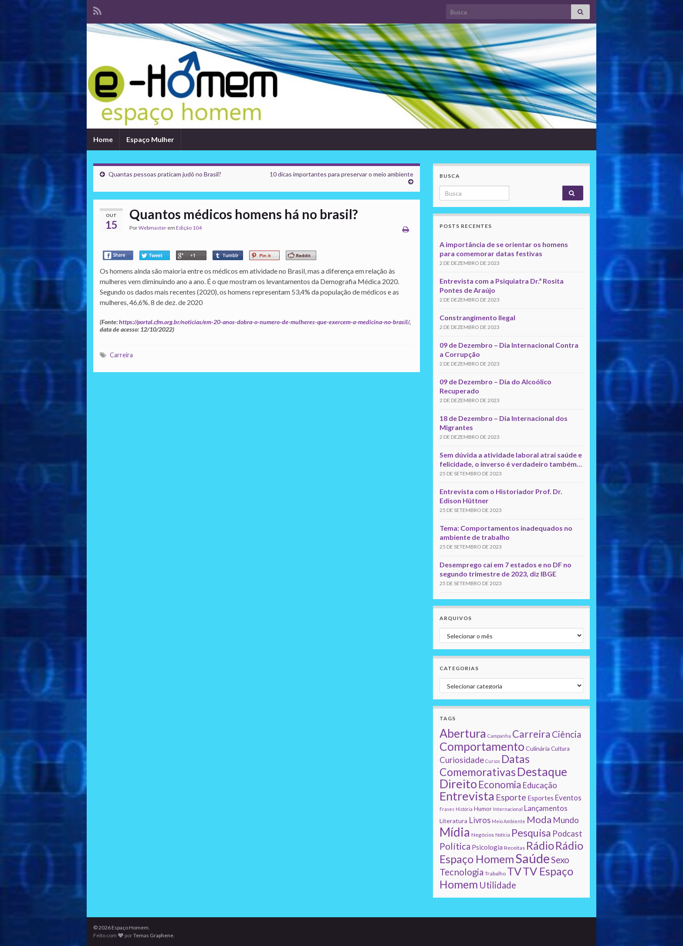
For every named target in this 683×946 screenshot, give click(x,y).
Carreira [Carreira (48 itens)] (531, 734)
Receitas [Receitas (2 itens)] (514, 847)
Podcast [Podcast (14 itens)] (567, 833)
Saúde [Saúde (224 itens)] (532, 858)
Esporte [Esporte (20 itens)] (511, 797)
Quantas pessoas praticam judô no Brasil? (164, 174)
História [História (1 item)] (464, 809)
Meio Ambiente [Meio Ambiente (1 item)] (508, 821)
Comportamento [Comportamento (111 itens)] (482, 746)
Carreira (121, 355)
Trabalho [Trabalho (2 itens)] (495, 873)
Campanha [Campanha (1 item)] (499, 736)
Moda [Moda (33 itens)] (539, 819)
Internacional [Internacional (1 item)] (508, 809)
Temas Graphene (153, 935)
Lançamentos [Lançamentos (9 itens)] (546, 808)
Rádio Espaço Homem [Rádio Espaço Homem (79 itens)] (511, 852)
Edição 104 (189, 227)
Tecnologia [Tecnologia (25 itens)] (462, 872)
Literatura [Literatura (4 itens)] (453, 820)
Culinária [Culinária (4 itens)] (538, 748)
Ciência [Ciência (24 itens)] (566, 734)
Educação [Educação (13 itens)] (539, 785)
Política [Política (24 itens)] (455, 846)
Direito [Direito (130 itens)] (458, 783)
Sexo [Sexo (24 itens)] (560, 859)
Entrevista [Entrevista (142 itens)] (467, 796)
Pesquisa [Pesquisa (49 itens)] (531, 833)
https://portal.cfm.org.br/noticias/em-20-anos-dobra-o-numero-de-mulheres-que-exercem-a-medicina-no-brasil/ (264, 322)
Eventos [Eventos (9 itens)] (568, 797)
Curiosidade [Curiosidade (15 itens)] (462, 760)
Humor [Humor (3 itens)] (483, 808)
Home (103, 139)
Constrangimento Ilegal (477, 317)
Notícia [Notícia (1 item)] (502, 834)
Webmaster (152, 227)
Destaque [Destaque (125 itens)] (542, 771)
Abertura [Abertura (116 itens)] (463, 733)
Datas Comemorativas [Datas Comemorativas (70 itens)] (485, 765)
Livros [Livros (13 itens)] (479, 820)
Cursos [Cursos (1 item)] (492, 761)
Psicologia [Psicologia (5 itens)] (487, 847)
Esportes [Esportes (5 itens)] (540, 798)
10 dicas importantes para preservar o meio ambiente (341, 174)
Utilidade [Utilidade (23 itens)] (497, 885)
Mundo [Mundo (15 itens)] (566, 820)
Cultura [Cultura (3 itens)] (560, 748)
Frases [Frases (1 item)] (447, 809)
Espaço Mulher (150, 139)
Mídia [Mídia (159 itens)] (455, 831)
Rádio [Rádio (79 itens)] (540, 845)
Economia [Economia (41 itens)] (499, 784)
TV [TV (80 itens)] (514, 871)
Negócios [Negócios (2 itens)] (482, 834)
